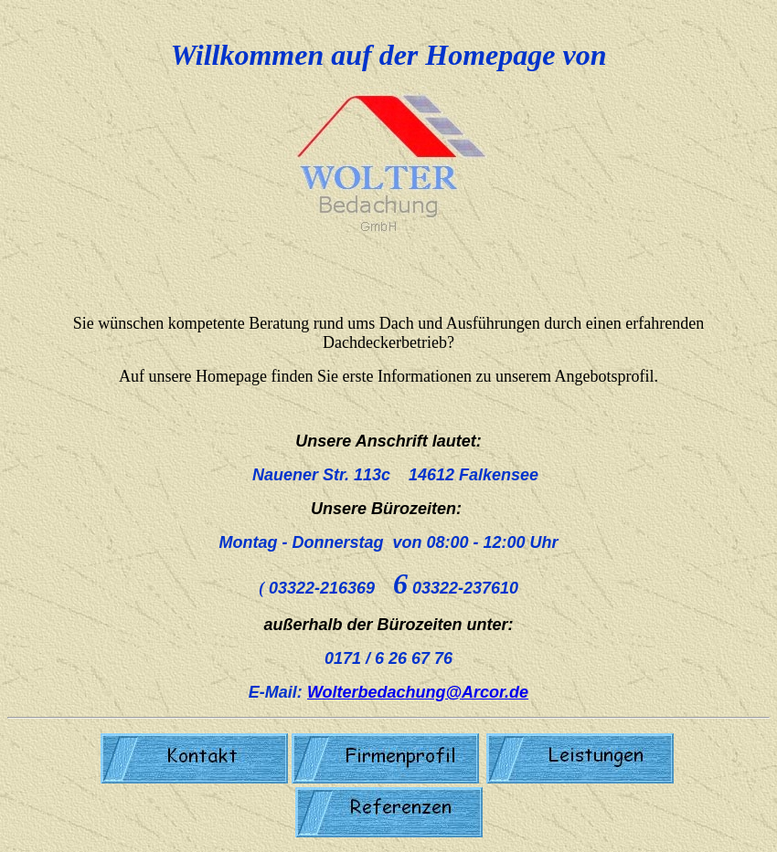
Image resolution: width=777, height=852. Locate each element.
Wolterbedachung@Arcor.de (417, 692)
